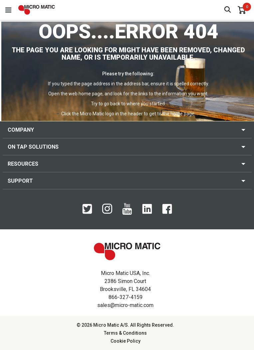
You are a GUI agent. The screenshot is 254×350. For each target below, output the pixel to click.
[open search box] (227, 10)
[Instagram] (107, 212)
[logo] (36, 10)
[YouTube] (127, 213)
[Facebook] (167, 212)
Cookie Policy (125, 341)
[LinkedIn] (147, 212)
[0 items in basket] (241, 10)
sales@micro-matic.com (125, 305)
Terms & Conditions (125, 333)
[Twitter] (87, 212)
